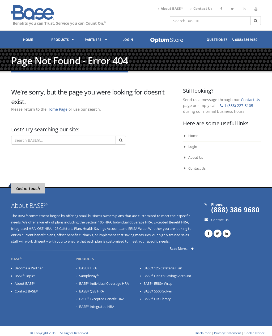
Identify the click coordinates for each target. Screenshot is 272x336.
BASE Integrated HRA (96, 306)
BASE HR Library (157, 299)
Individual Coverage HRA (132, 222)
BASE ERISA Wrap (157, 283)
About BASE (170, 8)
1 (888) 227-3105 (236, 105)
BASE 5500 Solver (157, 291)
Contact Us (201, 8)
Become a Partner (29, 268)
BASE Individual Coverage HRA (104, 283)
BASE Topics (25, 276)
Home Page (57, 109)
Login (127, 39)
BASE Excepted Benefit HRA (101, 299)
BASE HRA (88, 268)
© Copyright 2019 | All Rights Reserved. (59, 333)
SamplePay (89, 276)
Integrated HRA (23, 228)
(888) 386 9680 (244, 39)
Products (60, 39)
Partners (93, 39)
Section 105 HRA (98, 222)
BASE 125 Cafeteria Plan (162, 268)
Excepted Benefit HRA (171, 222)
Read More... (182, 248)
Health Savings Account (101, 228)
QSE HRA (44, 228)
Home (28, 39)
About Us (193, 157)
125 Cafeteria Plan (67, 228)
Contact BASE (26, 291)
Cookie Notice (254, 333)
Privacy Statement (227, 333)
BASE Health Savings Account (167, 276)
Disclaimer (203, 333)
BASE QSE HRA (91, 291)
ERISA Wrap (137, 228)
